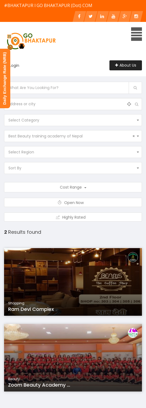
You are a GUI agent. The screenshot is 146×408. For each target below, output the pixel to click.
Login (14, 65)
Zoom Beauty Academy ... (39, 384)
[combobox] (73, 120)
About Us (125, 65)
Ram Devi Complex (31, 309)
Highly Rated (73, 217)
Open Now (73, 202)
